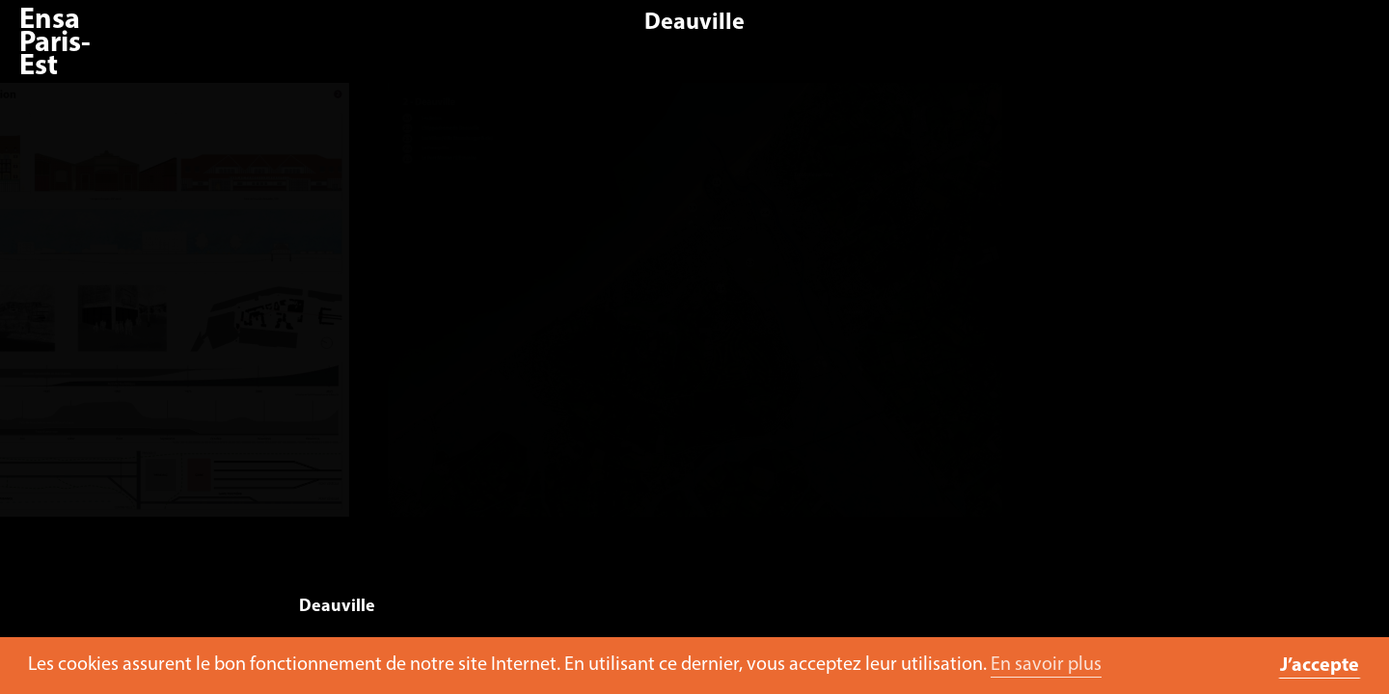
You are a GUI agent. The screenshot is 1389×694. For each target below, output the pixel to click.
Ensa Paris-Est (55, 44)
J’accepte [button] (1319, 666)
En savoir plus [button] (1046, 665)
